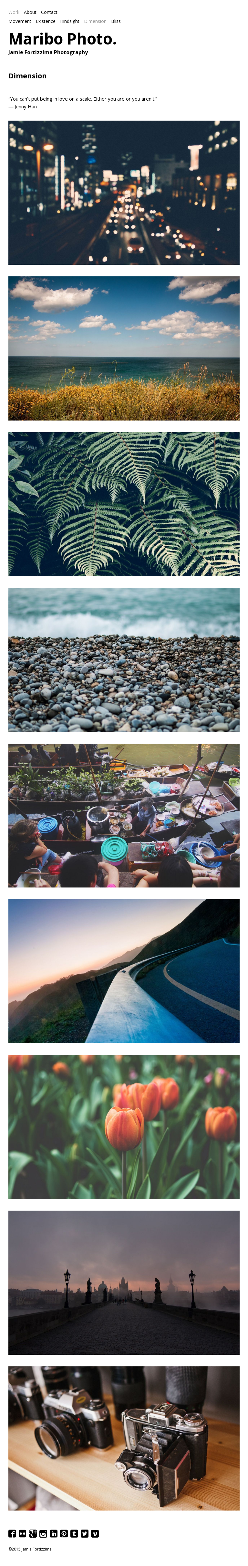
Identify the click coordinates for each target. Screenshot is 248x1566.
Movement (19, 21)
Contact (49, 12)
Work (13, 12)
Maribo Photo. (62, 38)
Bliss (116, 21)
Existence (46, 21)
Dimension (95, 21)
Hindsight (69, 21)
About (30, 12)
